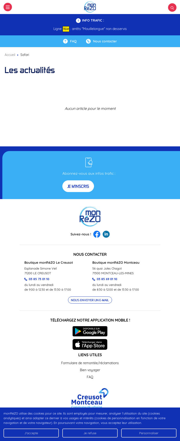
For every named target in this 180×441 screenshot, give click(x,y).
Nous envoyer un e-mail (90, 300)
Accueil (10, 55)
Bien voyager (90, 370)
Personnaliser (148, 433)
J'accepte (31, 433)
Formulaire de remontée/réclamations (90, 363)
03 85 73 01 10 (36, 279)
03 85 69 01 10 (104, 279)
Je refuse (89, 433)
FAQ (90, 377)
